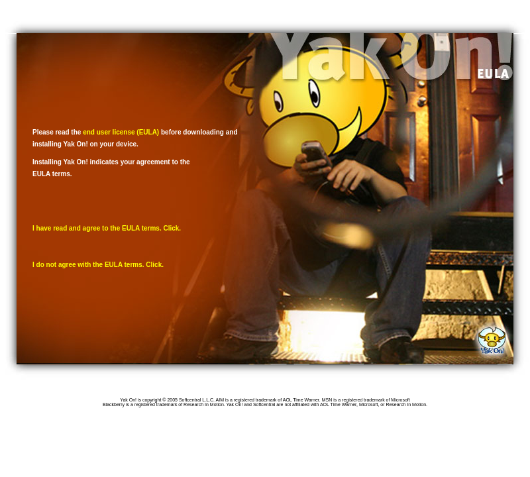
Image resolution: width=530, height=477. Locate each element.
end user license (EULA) (121, 132)
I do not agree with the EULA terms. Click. (98, 264)
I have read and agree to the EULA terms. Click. (106, 228)
